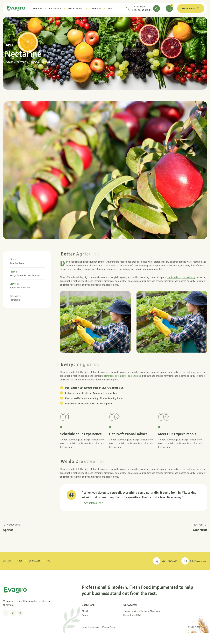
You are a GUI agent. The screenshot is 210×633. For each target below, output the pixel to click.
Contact (86, 615)
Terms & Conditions (90, 627)
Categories (55, 8)
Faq (110, 8)
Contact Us (95, 8)
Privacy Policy (108, 627)
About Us (37, 8)
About (85, 611)
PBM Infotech (201, 627)
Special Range (75, 8)
